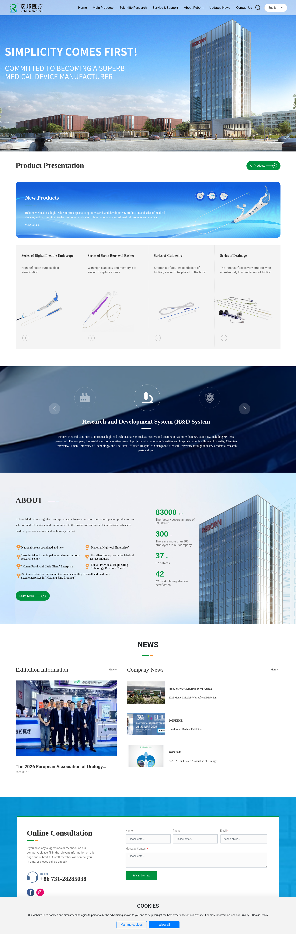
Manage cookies (131, 924)
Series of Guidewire (168, 255)
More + (113, 669)
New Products (42, 197)
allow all (164, 924)
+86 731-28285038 (63, 878)
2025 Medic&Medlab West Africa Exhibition (193, 697)
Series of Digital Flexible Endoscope (48, 255)
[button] (257, 139)
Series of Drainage (233, 255)
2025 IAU (175, 752)
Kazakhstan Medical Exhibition (185, 729)
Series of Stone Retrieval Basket (111, 255)
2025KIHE (176, 720)
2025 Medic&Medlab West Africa (190, 689)
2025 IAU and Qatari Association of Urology (193, 761)
